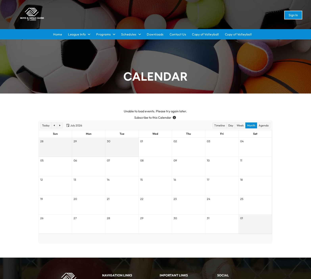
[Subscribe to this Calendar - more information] (174, 117)
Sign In (293, 15)
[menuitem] (60, 34)
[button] (45, 125)
